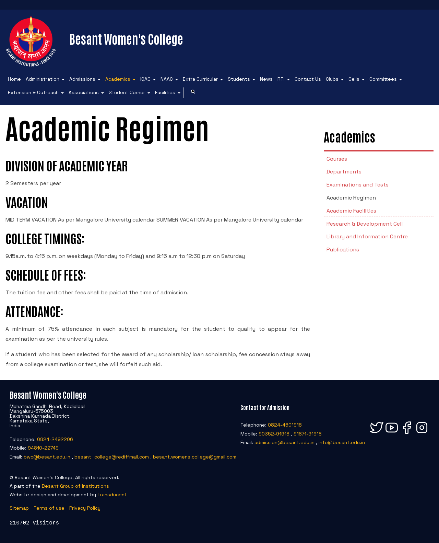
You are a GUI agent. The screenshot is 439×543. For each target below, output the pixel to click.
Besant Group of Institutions (75, 486)
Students (239, 79)
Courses (337, 158)
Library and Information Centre (367, 236)
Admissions (82, 79)
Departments (344, 171)
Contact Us (308, 79)
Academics (117, 79)
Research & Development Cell (365, 223)
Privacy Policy (84, 508)
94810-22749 (43, 448)
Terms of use (49, 508)
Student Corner (127, 92)
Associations (84, 92)
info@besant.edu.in (342, 442)
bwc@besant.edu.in (47, 457)
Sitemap (19, 508)
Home (14, 79)
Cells (353, 79)
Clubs (332, 79)
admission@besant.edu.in (284, 442)
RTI (281, 79)
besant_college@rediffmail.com (111, 457)
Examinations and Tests (358, 184)
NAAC (167, 79)
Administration (42, 79)
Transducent (112, 494)
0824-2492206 (55, 439)
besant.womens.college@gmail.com (194, 457)
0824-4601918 (285, 425)
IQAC (145, 79)
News (266, 79)
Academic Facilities (351, 210)
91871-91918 (308, 434)
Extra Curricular (200, 79)
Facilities (165, 92)
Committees (383, 79)
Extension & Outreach (33, 92)
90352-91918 (274, 434)
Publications (343, 249)
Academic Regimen (351, 197)
